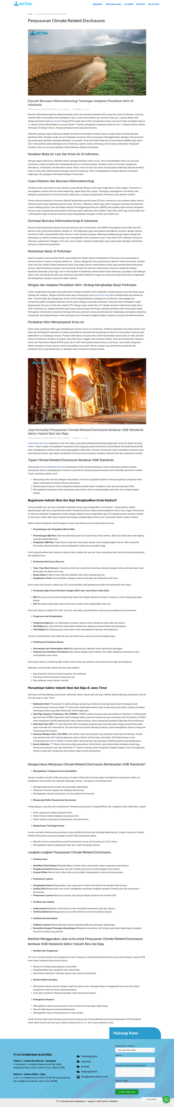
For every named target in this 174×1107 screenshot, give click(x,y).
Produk (140, 4)
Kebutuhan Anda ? (125, 1045)
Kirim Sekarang (126, 1092)
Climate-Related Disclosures (53, 467)
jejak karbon (50, 741)
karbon (31, 446)
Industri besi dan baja (38, 443)
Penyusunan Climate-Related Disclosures (49, 109)
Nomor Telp (121, 1080)
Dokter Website (110, 1101)
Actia (34, 957)
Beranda (98, 4)
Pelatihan (153, 4)
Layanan (128, 4)
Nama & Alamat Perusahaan (130, 1065)
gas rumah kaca (102, 295)
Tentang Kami (113, 4)
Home (30, 14)
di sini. (84, 1022)
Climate (57, 121)
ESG (107, 841)
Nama (118, 1055)
